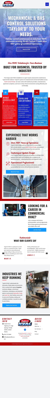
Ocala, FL (29, 333)
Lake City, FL (21, 334)
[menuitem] (41, 324)
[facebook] (25, 330)
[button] (3, 253)
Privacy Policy (35, 343)
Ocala (20, 293)
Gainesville (16, 293)
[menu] (47, 4)
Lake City (7, 295)
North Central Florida (9, 81)
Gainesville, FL (24, 333)
